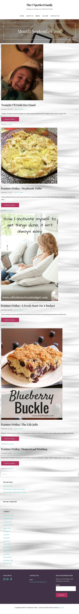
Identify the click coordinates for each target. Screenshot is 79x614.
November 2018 (8, 515)
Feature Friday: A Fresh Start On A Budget (28, 305)
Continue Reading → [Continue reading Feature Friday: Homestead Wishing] (10, 463)
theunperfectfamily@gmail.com (38, 582)
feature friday (10, 210)
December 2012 (8, 560)
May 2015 (6, 538)
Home (22, 16)
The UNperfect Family (39, 5)
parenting (9, 124)
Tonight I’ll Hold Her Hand (18, 105)
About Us (29, 16)
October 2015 (7, 522)
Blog (38, 16)
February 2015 (7, 547)
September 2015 (8, 525)
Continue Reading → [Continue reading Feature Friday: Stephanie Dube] (10, 205)
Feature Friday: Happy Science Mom (14, 489)
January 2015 (7, 551)
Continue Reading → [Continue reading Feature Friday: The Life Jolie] (10, 438)
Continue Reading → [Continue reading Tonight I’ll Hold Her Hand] (10, 119)
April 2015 (6, 541)
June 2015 (6, 534)
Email (58, 585)
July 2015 (6, 531)
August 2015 (7, 528)
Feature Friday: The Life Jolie (19, 424)
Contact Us (55, 16)
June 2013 (6, 554)
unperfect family (18, 109)
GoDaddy (61, 607)
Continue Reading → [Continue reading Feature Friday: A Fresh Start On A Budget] (10, 320)
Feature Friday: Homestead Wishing (24, 449)
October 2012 (7, 563)
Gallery (45, 16)
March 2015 (7, 544)
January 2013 (7, 557)
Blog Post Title (7, 486)
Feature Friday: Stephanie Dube (21, 188)
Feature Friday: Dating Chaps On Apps (14, 492)
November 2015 (8, 518)
